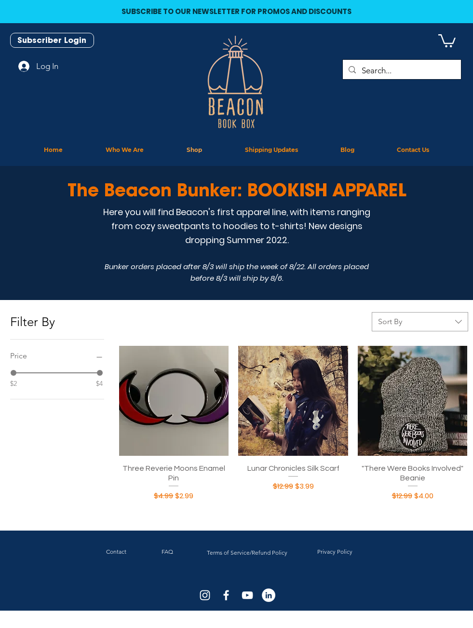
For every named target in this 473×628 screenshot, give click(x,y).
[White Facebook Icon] (226, 595)
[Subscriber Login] (52, 40)
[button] (447, 40)
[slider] (13, 373)
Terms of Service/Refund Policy (247, 552)
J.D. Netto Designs (247, 625)
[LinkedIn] (268, 595)
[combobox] (420, 321)
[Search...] (401, 71)
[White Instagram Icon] (205, 595)
